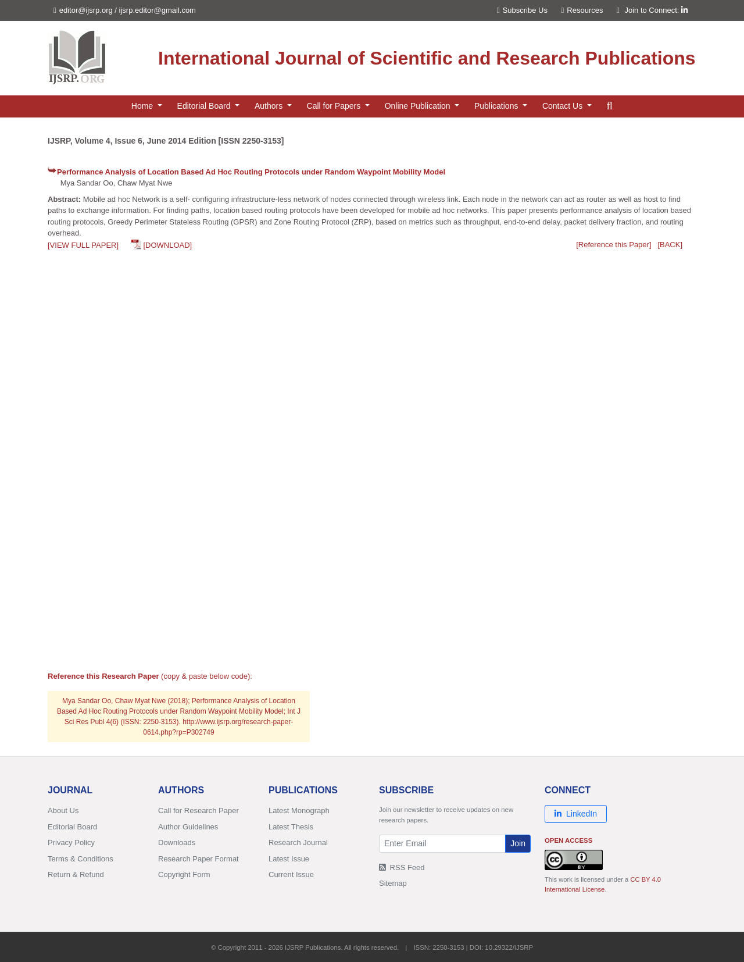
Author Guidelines (188, 826)
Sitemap (393, 883)
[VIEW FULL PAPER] (83, 245)
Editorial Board (72, 826)
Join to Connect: (656, 10)
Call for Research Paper (198, 810)
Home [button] (143, 106)
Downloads (176, 842)
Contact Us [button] (563, 106)
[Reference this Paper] (613, 244)
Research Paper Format (198, 858)
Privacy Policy (71, 842)
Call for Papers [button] (335, 106)
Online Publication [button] (419, 106)
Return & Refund (76, 874)
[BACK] (669, 244)
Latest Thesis (291, 826)
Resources (582, 10)
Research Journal (298, 842)
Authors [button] (270, 106)
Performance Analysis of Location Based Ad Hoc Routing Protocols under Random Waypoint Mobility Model (251, 172)
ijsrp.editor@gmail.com (157, 10)
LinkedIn (576, 813)
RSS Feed (402, 867)
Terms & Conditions (80, 858)
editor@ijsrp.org (86, 10)
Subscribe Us (522, 10)
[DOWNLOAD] (167, 245)
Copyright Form (184, 874)
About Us (63, 810)
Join (517, 843)
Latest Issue (289, 858)
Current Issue (291, 874)
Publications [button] (497, 106)
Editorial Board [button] (205, 106)
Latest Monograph (299, 810)
